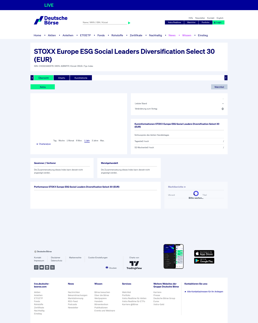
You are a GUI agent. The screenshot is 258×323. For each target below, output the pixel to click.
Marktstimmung (75, 298)
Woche (62, 140)
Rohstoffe (117, 35)
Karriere (157, 292)
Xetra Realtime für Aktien (134, 298)
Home (37, 35)
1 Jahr (87, 140)
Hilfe (191, 18)
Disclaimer (55, 257)
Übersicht (43, 77)
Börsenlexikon (101, 304)
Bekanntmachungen (77, 295)
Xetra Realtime (174, 22)
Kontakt (210, 18)
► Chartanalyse (43, 144)
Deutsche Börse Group (164, 298)
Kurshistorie (81, 77)
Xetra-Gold (158, 304)
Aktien (52, 35)
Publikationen (101, 307)
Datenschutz (56, 260)
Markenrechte (75, 257)
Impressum (39, 260)
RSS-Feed (73, 301)
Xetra (43, 87)
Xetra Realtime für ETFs (133, 301)
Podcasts (72, 304)
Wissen (186, 35)
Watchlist (191, 22)
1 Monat (70, 140)
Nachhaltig (155, 35)
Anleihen (68, 35)
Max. (102, 140)
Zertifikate (136, 35)
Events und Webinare (104, 310)
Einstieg (203, 35)
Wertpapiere (100, 298)
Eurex (156, 301)
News (172, 35)
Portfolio (205, 22)
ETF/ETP (85, 35)
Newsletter (200, 18)
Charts (61, 77)
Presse (156, 295)
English (220, 18)
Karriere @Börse (130, 304)
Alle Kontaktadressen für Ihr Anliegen (203, 291)
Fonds (101, 35)
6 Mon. (79, 140)
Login (217, 22)
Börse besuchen (102, 292)
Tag (54, 140)
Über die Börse (101, 295)
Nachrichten (74, 292)
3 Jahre (95, 140)
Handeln (98, 301)
